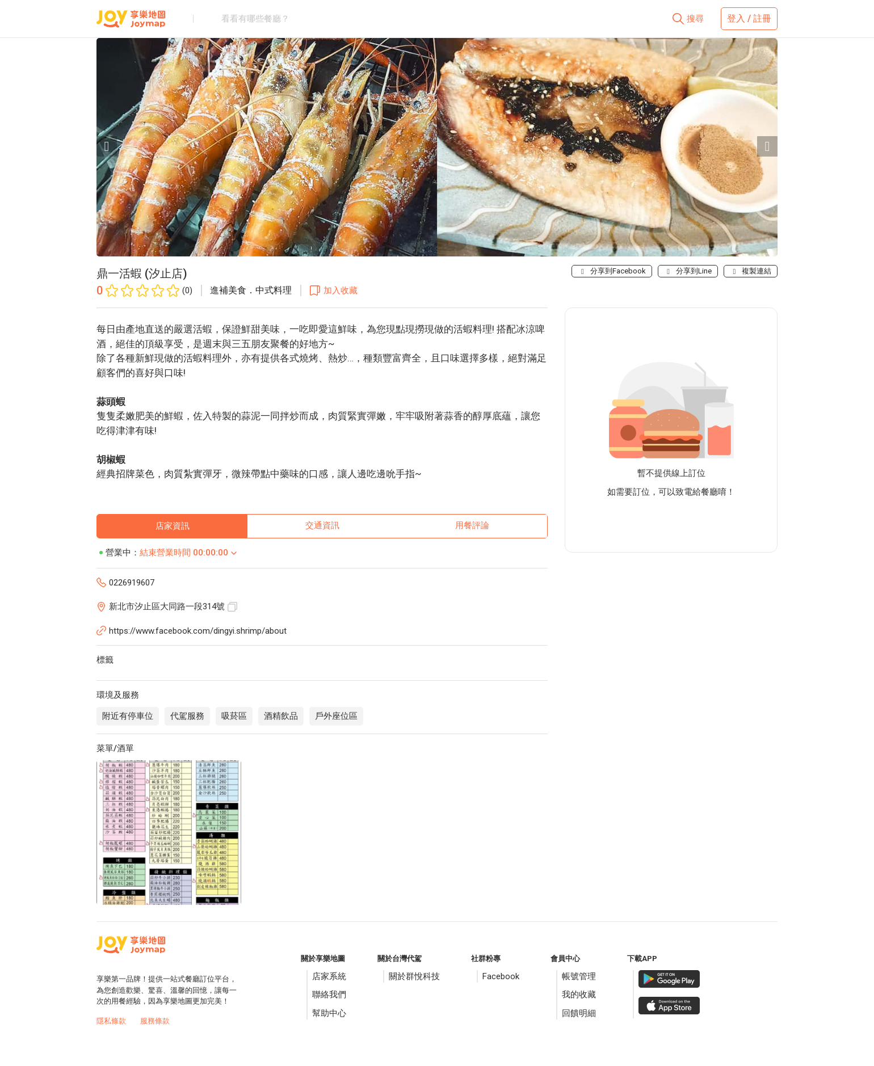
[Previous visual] (106, 146)
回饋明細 (579, 1013)
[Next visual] (767, 146)
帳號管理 (579, 976)
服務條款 (155, 1021)
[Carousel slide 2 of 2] (449, 242)
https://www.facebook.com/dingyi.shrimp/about (198, 631)
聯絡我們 (329, 994)
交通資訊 (322, 525)
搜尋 (695, 19)
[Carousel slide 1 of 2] (424, 242)
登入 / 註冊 (749, 18)
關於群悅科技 (414, 976)
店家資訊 (173, 526)
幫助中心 (329, 1013)
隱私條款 (111, 1021)
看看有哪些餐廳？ (255, 19)
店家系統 (329, 976)
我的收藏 (579, 994)
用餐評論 (472, 525)
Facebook (500, 976)
